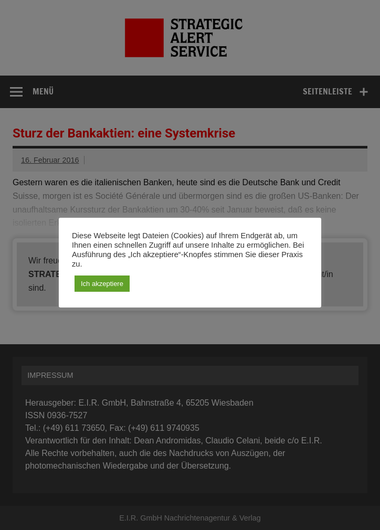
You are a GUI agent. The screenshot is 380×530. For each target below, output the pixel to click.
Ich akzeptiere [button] (102, 284)
